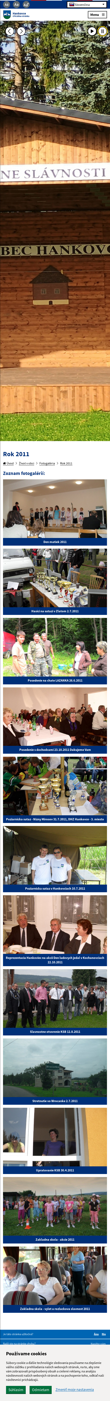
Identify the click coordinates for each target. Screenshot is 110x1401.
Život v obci (26, 463)
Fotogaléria (47, 463)
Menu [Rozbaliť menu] (97, 14)
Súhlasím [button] (15, 1389)
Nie (104, 1334)
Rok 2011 (66, 463)
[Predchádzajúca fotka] (9, 31)
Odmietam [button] (40, 1389)
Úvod (8, 463)
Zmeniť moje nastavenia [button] (75, 1390)
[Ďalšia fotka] (21, 31)
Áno (97, 1334)
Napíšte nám (98, 1344)
